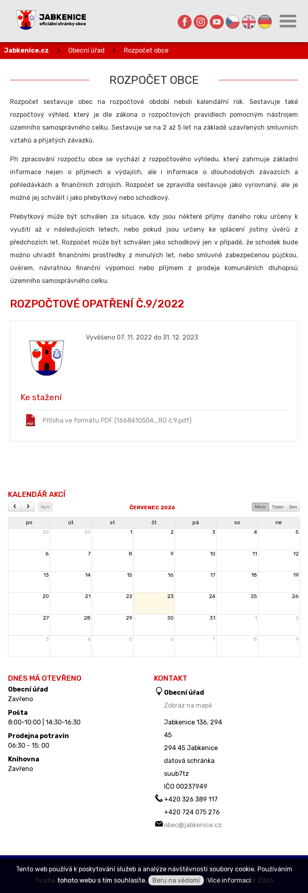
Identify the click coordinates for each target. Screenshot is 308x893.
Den (293, 506)
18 (254, 575)
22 (129, 596)
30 (87, 532)
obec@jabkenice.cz (193, 825)
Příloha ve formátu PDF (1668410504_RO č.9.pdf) (107, 420)
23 (170, 596)
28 (87, 618)
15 (129, 575)
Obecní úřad (86, 50)
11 (254, 554)
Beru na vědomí (176, 880)
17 (212, 575)
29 (46, 532)
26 (295, 596)
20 (46, 596)
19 (296, 575)
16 (171, 575)
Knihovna (23, 759)
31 (212, 618)
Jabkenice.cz (26, 50)
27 (46, 618)
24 (212, 596)
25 (254, 596)
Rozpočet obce (146, 50)
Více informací (229, 880)
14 (88, 575)
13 (46, 575)
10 (212, 554)
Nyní (45, 506)
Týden (278, 506)
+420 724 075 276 (192, 812)
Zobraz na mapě (188, 705)
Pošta (18, 713)
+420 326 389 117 (191, 799)
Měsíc (260, 506)
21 (88, 596)
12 (296, 554)
